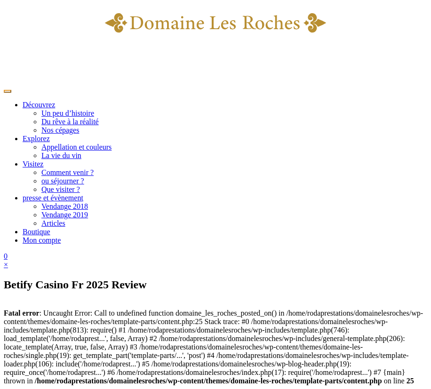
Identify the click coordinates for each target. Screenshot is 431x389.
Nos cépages (60, 130)
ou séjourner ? (62, 181)
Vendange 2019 (64, 215)
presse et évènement (53, 198)
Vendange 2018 (64, 206)
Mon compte (42, 240)
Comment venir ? (67, 172)
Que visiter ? (60, 189)
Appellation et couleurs (76, 147)
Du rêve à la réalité (70, 122)
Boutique (36, 232)
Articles (53, 223)
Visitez (33, 164)
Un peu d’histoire (67, 113)
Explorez (36, 139)
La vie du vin (61, 155)
